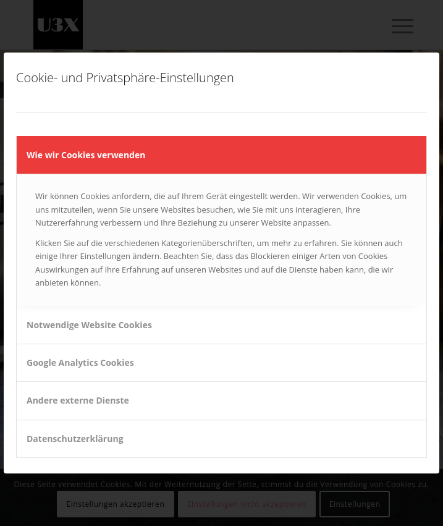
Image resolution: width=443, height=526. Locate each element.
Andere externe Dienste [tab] (78, 400)
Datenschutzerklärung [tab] (75, 438)
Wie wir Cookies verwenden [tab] (86, 155)
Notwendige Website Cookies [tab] (89, 325)
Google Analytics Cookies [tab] (80, 362)
